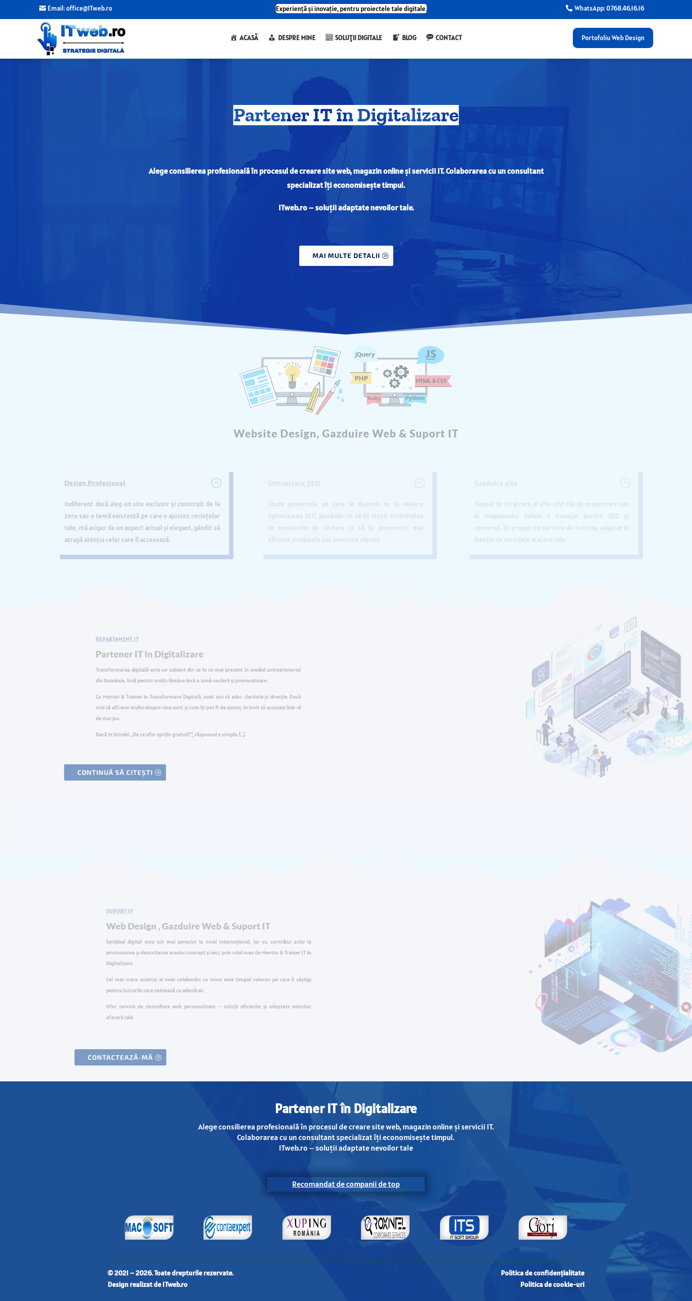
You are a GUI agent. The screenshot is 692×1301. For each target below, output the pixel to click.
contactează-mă (125, 1057)
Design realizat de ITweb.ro (148, 1284)
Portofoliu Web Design (613, 38)
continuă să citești (110, 772)
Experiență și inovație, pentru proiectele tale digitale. (351, 8)
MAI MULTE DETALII (346, 255)
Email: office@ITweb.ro (80, 8)
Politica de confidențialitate (542, 1272)
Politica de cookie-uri (552, 1284)
